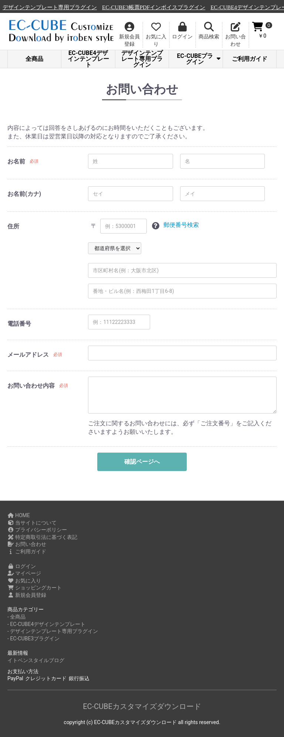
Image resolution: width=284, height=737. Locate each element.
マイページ (24, 573)
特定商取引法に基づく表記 (42, 537)
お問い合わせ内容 (31, 385)
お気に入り (24, 581)
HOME (18, 515)
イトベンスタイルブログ (35, 660)
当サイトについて (32, 523)
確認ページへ (142, 461)
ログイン (21, 566)
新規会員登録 (26, 595)
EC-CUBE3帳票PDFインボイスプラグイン (219, 7)
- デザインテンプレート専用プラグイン (52, 631)
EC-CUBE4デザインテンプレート (88, 59)
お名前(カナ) (24, 193)
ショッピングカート (34, 588)
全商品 (34, 58)
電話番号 (19, 323)
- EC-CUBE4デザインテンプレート (46, 624)
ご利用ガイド (249, 58)
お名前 (16, 161)
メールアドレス (28, 354)
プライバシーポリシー (37, 530)
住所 (13, 226)
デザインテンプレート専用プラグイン (115, 7)
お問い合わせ (26, 544)
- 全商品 (16, 617)
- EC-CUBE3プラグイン (33, 638)
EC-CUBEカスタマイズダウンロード (142, 706)
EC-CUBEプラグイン (198, 58)
